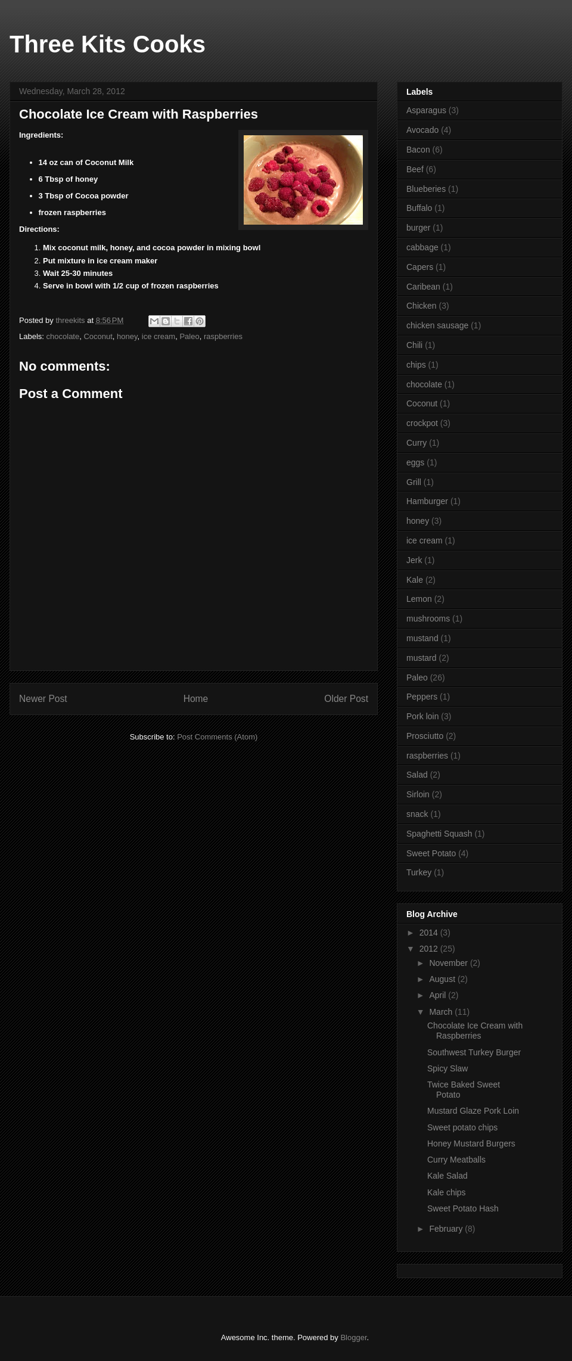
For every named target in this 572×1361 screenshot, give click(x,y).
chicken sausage (437, 325)
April (438, 995)
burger (418, 227)
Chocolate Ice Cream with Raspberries (475, 1030)
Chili (414, 345)
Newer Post (43, 699)
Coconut (97, 336)
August (443, 979)
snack (417, 814)
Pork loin (422, 716)
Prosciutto (424, 736)
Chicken (421, 305)
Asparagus (426, 110)
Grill (413, 482)
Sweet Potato (431, 853)
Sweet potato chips (462, 1127)
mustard (421, 658)
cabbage (422, 247)
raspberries (223, 336)
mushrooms (428, 618)
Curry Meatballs (456, 1159)
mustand (422, 638)
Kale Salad (447, 1175)
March (442, 1012)
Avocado (422, 130)
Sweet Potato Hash (463, 1208)
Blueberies (426, 189)
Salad (417, 774)
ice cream (158, 336)
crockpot (422, 423)
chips (416, 364)
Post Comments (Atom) (217, 736)
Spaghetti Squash (439, 833)
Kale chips (446, 1192)
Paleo (189, 336)
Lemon (419, 599)
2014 (429, 932)
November (449, 963)
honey (127, 336)
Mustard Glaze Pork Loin (473, 1110)
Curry (416, 443)
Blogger (353, 1337)
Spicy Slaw (447, 1068)
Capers (419, 267)
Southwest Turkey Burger (474, 1052)
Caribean (423, 286)
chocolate (63, 336)
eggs (415, 462)
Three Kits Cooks (108, 44)
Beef (415, 169)
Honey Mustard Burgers (471, 1143)
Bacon (418, 149)
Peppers (421, 696)
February (447, 1228)
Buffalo (419, 208)
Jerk (414, 560)
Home (196, 699)
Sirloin (418, 794)
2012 (429, 948)
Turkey (418, 872)
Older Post (346, 699)
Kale (414, 580)
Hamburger (427, 501)
